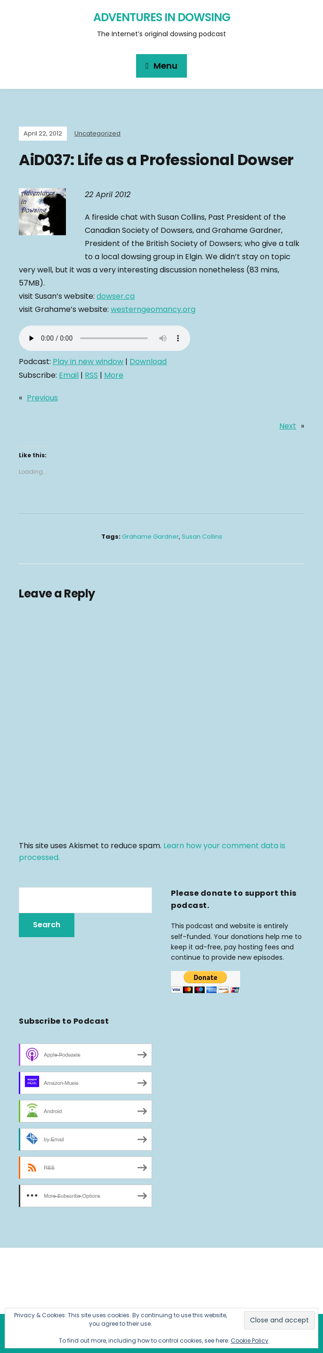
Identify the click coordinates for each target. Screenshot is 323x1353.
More (113, 375)
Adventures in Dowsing (161, 17)
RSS (91, 375)
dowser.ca (116, 296)
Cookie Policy (249, 1341)
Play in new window (88, 361)
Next (287, 426)
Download (148, 361)
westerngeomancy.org (153, 309)
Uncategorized (97, 133)
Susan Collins (202, 536)
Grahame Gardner (150, 536)
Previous (42, 397)
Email (69, 375)
